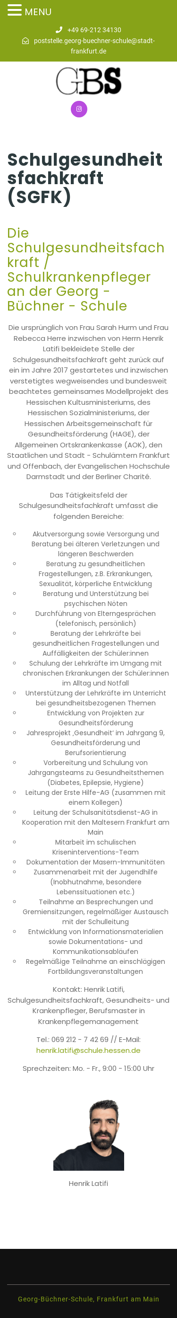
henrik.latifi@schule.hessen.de (88, 1050)
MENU (38, 11)
